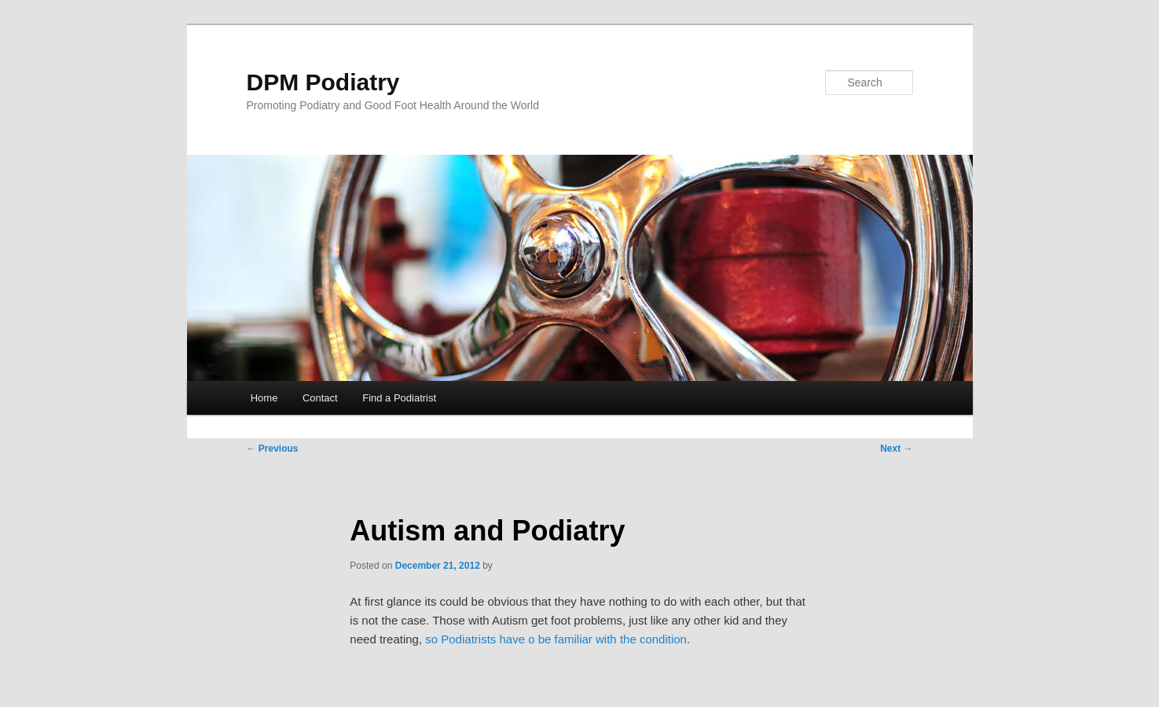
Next (896, 448)
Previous (273, 448)
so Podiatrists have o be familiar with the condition (556, 639)
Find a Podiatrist (399, 398)
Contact (320, 398)
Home (264, 398)
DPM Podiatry (323, 82)
